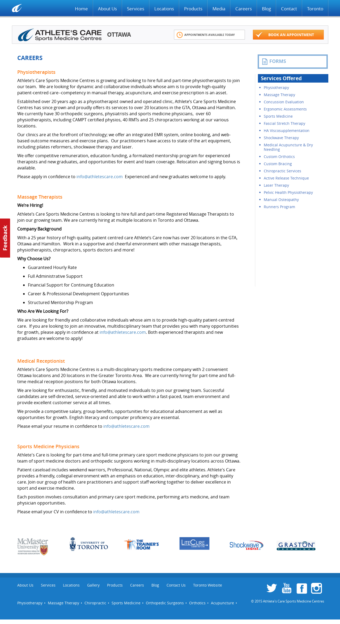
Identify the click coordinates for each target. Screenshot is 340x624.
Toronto (315, 9)
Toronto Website (207, 585)
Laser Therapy (276, 185)
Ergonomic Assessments (285, 109)
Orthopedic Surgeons (165, 603)
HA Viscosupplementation (286, 130)
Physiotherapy (276, 87)
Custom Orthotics (279, 156)
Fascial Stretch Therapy (284, 123)
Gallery (93, 585)
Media (218, 9)
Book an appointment (285, 35)
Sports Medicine (278, 116)
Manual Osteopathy (281, 199)
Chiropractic (95, 603)
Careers (243, 9)
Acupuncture (222, 603)
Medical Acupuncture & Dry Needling (288, 147)
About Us (107, 9)
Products (193, 9)
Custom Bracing (278, 163)
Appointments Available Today (206, 35)
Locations (164, 9)
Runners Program (279, 206)
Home (81, 9)
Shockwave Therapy (281, 137)
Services (135, 9)
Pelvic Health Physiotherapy (288, 192)
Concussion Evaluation (284, 101)
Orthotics (197, 603)
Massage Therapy (279, 94)
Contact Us (176, 585)
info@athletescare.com (99, 176)
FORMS (274, 61)
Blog (266, 9)
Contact (289, 9)
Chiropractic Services (282, 170)
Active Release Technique (286, 178)
